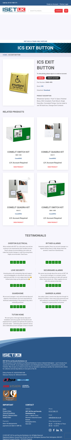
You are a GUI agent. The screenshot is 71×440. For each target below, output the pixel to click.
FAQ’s (4, 380)
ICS (42, 57)
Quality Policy (7, 388)
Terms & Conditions (9, 384)
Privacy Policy (7, 382)
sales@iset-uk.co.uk (55, 389)
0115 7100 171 (53, 382)
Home (5, 26)
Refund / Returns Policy (10, 386)
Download (47, 61)
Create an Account (52, 1)
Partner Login (64, 1)
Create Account (53, 49)
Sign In (40, 49)
